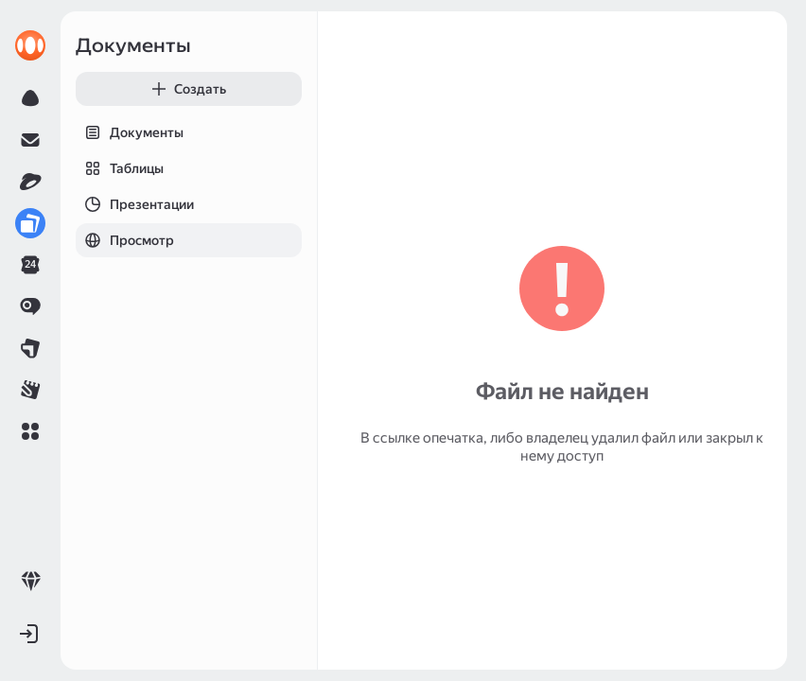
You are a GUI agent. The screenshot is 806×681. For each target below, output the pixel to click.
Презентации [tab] (135, 204)
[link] (30, 45)
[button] (30, 431)
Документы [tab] (130, 132)
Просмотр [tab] (125, 240)
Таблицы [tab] (120, 168)
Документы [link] (133, 45)
